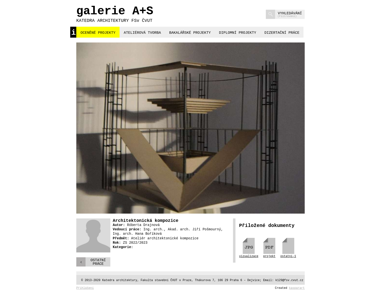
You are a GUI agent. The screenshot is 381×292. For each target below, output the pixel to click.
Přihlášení (85, 288)
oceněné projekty (97, 33)
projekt (269, 256)
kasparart (297, 288)
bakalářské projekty (190, 33)
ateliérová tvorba (142, 33)
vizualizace (248, 256)
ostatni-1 (288, 256)
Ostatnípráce (98, 262)
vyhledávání (284, 14)
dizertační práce (281, 33)
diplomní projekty (237, 33)
